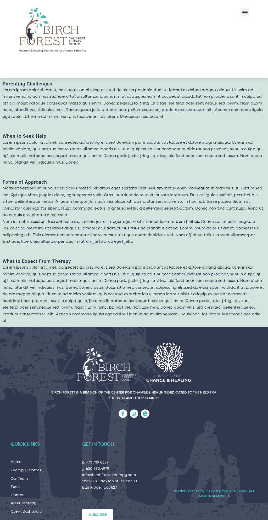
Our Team (19, 478)
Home (16, 461)
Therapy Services (26, 470)
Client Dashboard (26, 511)
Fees (15, 486)
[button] (245, 12)
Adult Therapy (23, 503)
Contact (18, 495)
